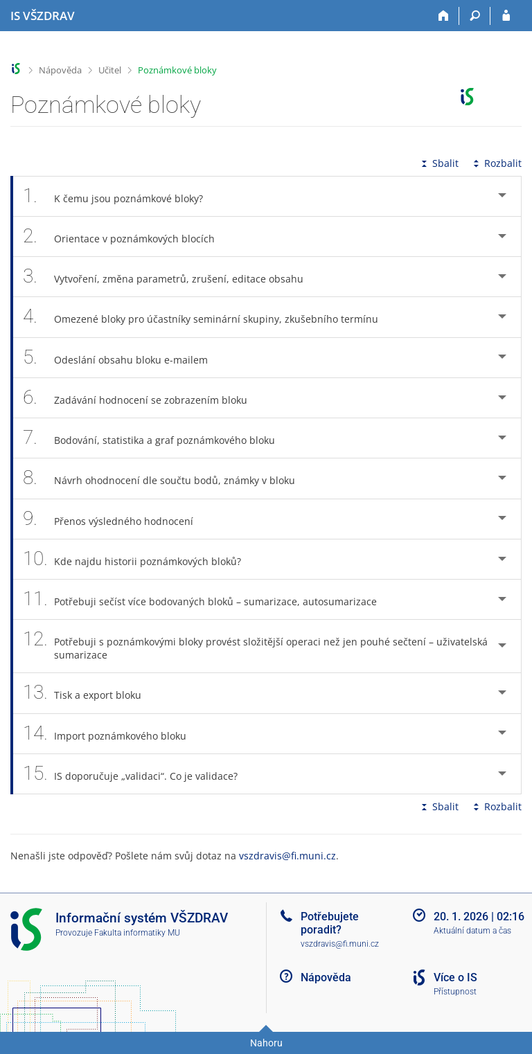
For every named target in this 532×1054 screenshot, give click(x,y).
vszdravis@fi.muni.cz (287, 855)
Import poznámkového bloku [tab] (112, 734)
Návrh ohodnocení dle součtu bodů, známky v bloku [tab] (166, 478)
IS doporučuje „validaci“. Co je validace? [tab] (138, 774)
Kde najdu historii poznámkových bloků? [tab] (139, 559)
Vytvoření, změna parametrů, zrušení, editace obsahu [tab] (171, 277)
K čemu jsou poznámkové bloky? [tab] (120, 196)
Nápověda (60, 70)
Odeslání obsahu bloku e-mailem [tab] (123, 358)
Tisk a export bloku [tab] (90, 693)
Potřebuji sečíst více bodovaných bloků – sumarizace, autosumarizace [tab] (207, 599)
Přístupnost (455, 992)
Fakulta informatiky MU (137, 933)
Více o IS (455, 977)
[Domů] (443, 16)
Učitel (109, 70)
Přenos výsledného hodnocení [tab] (116, 519)
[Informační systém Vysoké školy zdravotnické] (42, 16)
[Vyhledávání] (474, 16)
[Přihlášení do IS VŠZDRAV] (506, 16)
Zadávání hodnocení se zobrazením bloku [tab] (143, 398)
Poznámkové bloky (177, 70)
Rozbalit (496, 163)
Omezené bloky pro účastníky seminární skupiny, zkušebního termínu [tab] (208, 317)
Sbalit (438, 163)
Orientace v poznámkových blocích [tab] (126, 236)
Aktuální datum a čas (472, 931)
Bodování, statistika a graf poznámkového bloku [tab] (156, 438)
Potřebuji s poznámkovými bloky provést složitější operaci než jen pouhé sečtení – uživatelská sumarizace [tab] (255, 646)
